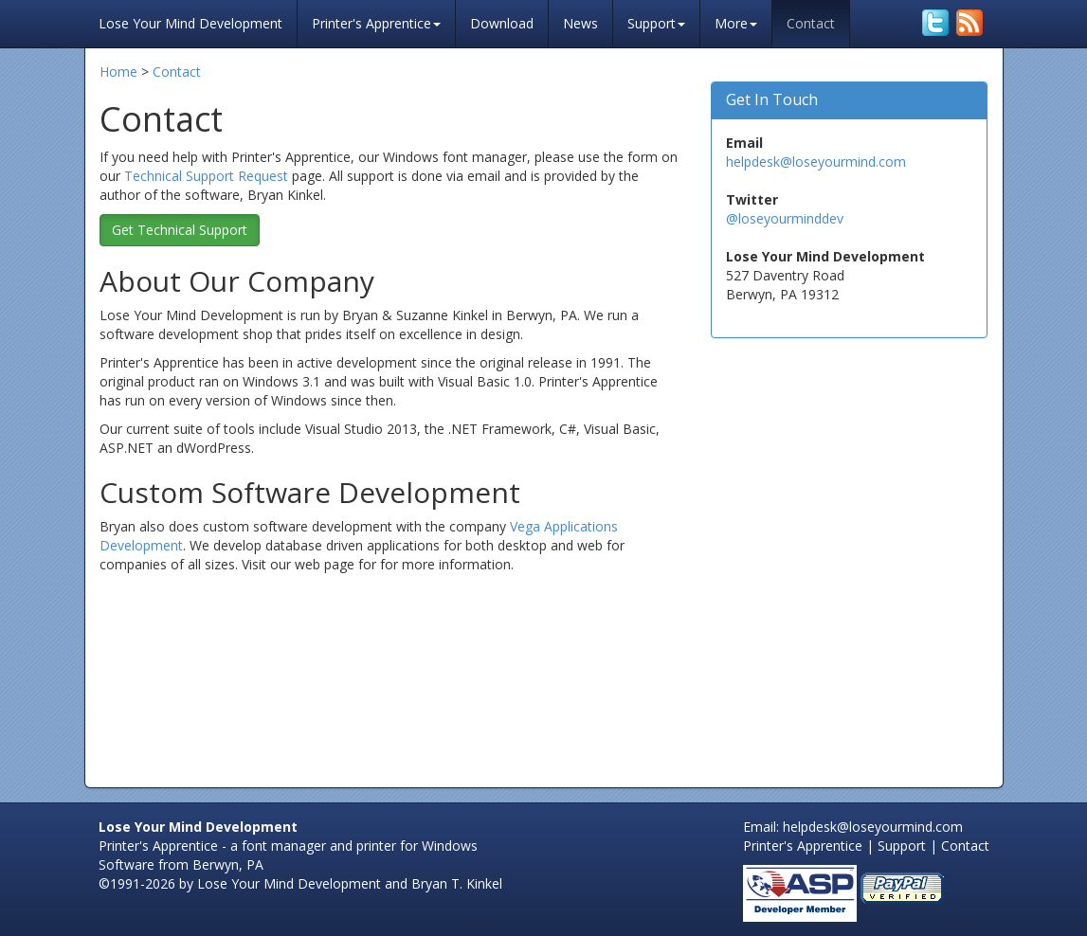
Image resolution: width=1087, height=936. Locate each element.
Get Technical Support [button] (179, 230)
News (580, 23)
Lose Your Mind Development (190, 21)
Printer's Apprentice (376, 23)
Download (502, 23)
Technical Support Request (206, 176)
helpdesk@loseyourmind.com (816, 162)
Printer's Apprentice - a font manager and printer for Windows (288, 846)
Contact (811, 23)
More (736, 23)
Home (118, 72)
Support (656, 23)
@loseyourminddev (784, 218)
